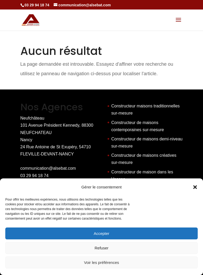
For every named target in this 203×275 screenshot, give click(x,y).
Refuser (102, 248)
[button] (195, 187)
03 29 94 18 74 (34, 175)
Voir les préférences (101, 262)
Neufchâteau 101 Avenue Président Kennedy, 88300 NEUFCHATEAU (56, 125)
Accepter (101, 233)
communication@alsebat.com (48, 168)
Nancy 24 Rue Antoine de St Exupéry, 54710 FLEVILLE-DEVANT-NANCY (55, 147)
